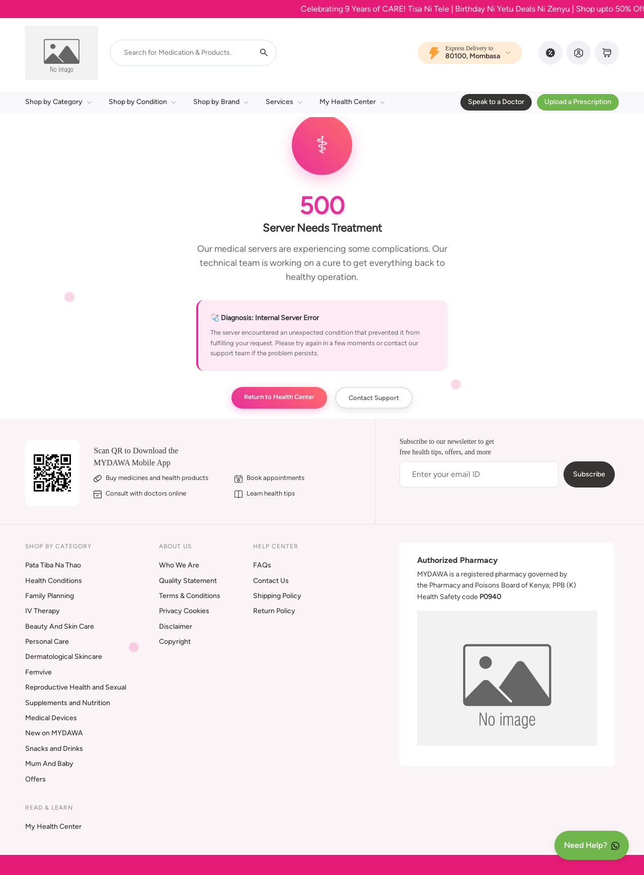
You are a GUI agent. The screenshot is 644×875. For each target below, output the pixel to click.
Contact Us (271, 580)
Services (284, 102)
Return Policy (274, 611)
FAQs (262, 565)
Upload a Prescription (577, 102)
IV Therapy (42, 611)
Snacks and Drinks (54, 748)
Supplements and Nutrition (67, 703)
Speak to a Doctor (496, 102)
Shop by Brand (221, 102)
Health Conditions (53, 580)
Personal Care (47, 641)
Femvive (38, 672)
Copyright (175, 641)
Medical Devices (51, 718)
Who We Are (179, 565)
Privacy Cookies (184, 611)
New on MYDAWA (54, 733)
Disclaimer (175, 626)
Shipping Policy (277, 596)
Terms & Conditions (189, 596)
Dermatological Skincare (63, 656)
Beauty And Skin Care (59, 626)
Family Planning (49, 596)
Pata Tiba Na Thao (53, 565)
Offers (35, 779)
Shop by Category (58, 102)
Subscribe (589, 474)
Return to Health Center (279, 397)
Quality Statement (188, 580)
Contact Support (374, 398)
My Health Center (352, 102)
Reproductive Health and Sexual (75, 687)
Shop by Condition (142, 102)
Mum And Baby (49, 763)
